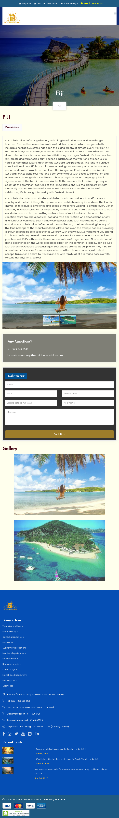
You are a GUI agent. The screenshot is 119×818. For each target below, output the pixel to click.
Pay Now (25, 3)
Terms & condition (12, 626)
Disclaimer (8, 642)
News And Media (11, 664)
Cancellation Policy (13, 637)
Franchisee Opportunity (14, 675)
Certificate (8, 685)
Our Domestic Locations (15, 647)
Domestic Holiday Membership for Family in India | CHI (61, 749)
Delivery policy (10, 680)
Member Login (69, 3)
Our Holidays (9, 669)
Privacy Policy (10, 631)
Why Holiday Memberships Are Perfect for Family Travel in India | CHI (68, 759)
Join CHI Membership (46, 3)
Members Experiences (14, 653)
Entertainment (10, 658)
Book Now (60, 434)
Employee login (92, 3)
